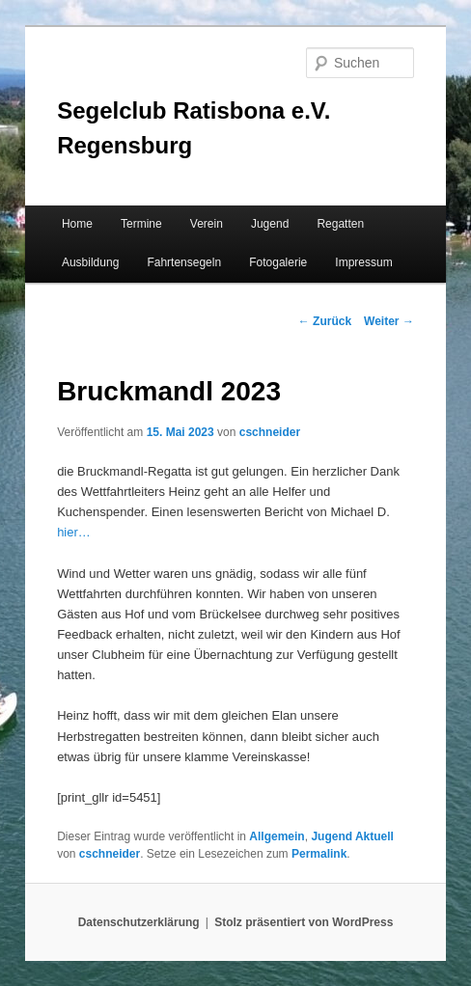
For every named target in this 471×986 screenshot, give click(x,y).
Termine (141, 224)
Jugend (270, 224)
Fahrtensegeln (184, 262)
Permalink (318, 854)
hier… (74, 532)
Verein (206, 224)
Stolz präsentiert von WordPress (303, 922)
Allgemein (276, 836)
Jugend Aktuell (352, 836)
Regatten (340, 224)
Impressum (363, 262)
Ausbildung (90, 262)
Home (77, 224)
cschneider (269, 432)
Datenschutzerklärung (139, 922)
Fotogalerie (278, 262)
